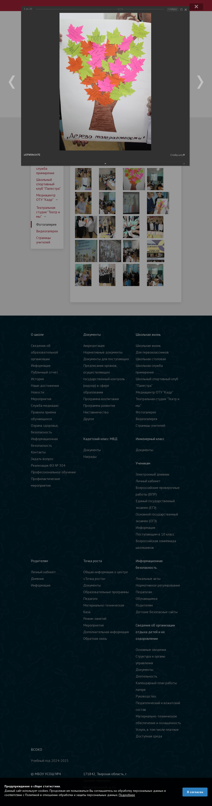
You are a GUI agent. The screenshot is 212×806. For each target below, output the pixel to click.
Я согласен (195, 792)
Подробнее (127, 795)
